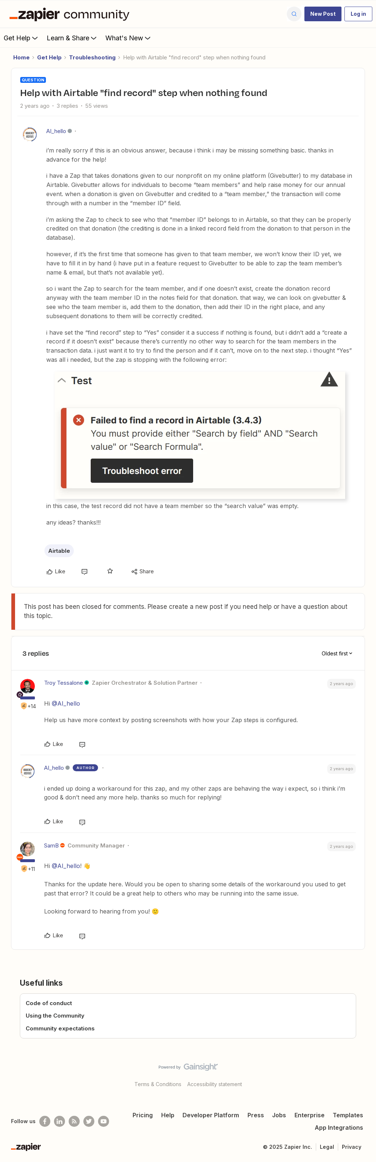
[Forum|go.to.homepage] (71, 14)
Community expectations (60, 1028)
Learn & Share (72, 37)
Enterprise (309, 1115)
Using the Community (55, 1015)
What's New (128, 37)
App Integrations (339, 1127)
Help (167, 1115)
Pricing (143, 1115)
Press (255, 1115)
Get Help (21, 37)
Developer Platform (210, 1115)
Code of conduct (49, 1003)
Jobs (279, 1115)
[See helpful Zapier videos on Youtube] (103, 1121)
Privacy (351, 1147)
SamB (51, 845)
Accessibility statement (214, 1084)
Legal (327, 1147)
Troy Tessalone (63, 682)
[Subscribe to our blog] (74, 1121)
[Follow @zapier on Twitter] (88, 1121)
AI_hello (56, 131)
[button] (322, 14)
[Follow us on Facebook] (44, 1121)
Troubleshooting (92, 57)
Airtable (59, 550)
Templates (348, 1115)
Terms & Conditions (157, 1084)
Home (21, 57)
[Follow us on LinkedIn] (59, 1121)
